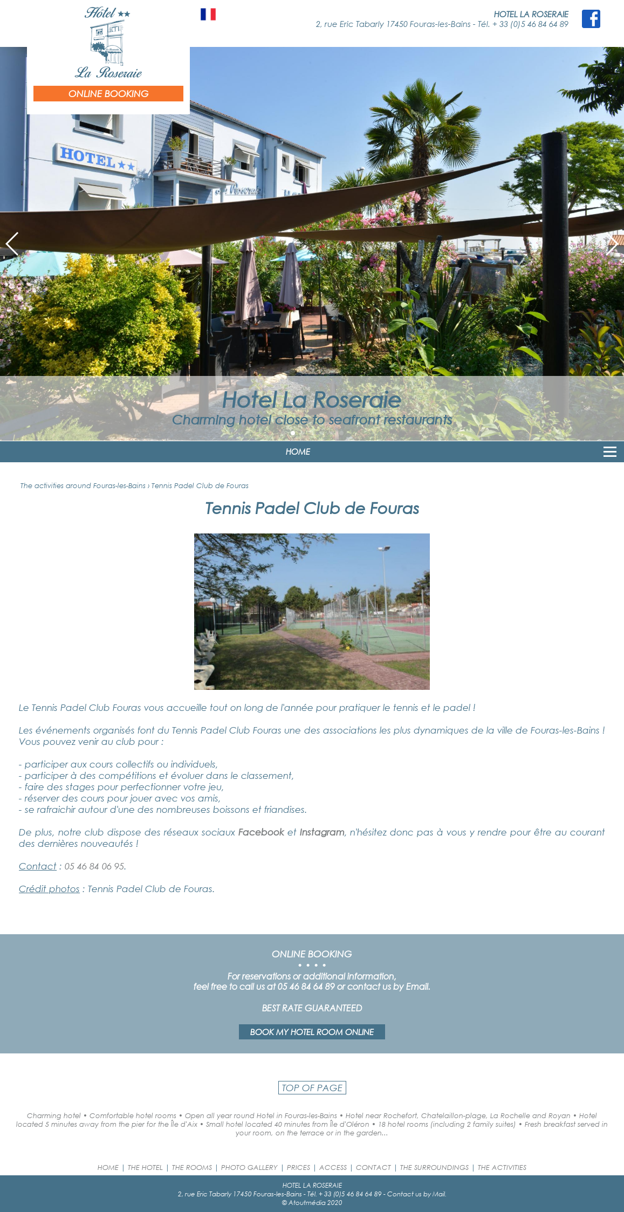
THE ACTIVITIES (502, 1167)
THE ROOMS (192, 1167)
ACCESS (333, 1167)
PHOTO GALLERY (249, 1167)
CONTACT (373, 1167)
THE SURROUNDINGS (434, 1167)
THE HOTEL (145, 1167)
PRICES (298, 1167)
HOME (298, 451)
